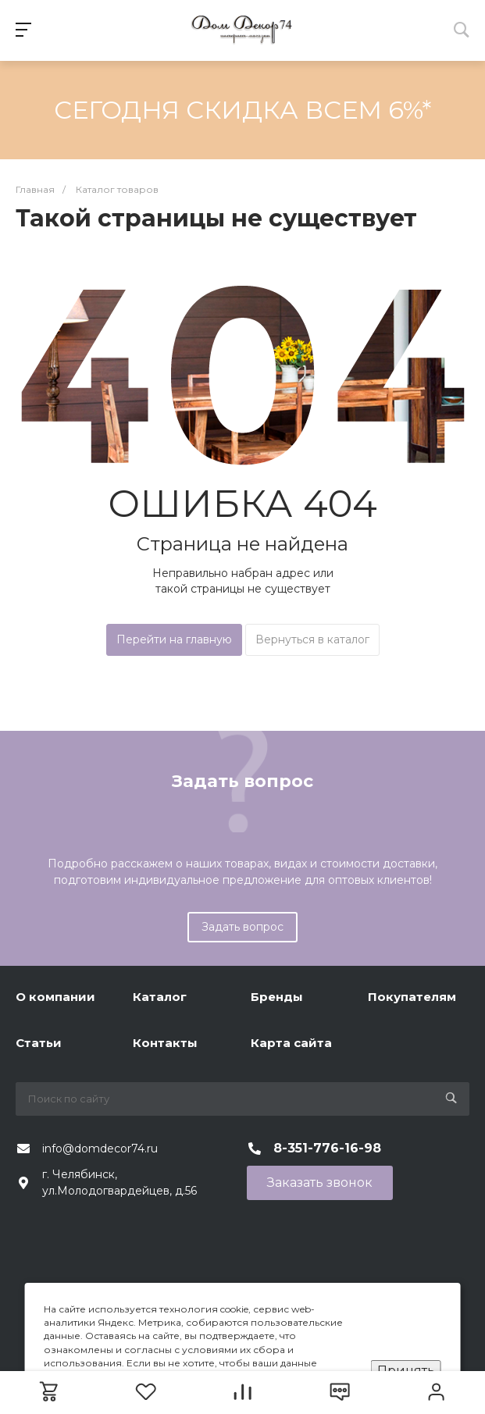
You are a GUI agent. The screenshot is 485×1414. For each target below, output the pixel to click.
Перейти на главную (174, 639)
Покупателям (412, 996)
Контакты (165, 1042)
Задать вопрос (242, 927)
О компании (55, 996)
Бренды (277, 996)
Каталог (160, 996)
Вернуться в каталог (312, 639)
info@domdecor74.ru (100, 1149)
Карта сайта (291, 1042)
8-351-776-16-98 (327, 1148)
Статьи (39, 1042)
